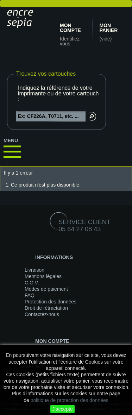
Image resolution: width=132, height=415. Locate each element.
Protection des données (50, 301)
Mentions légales (43, 276)
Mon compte (70, 28)
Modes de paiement (46, 289)
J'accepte (62, 409)
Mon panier (109, 28)
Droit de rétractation (46, 308)
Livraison (34, 270)
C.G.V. (32, 282)
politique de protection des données (69, 400)
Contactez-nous (42, 314)
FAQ (29, 295)
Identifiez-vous (70, 41)
